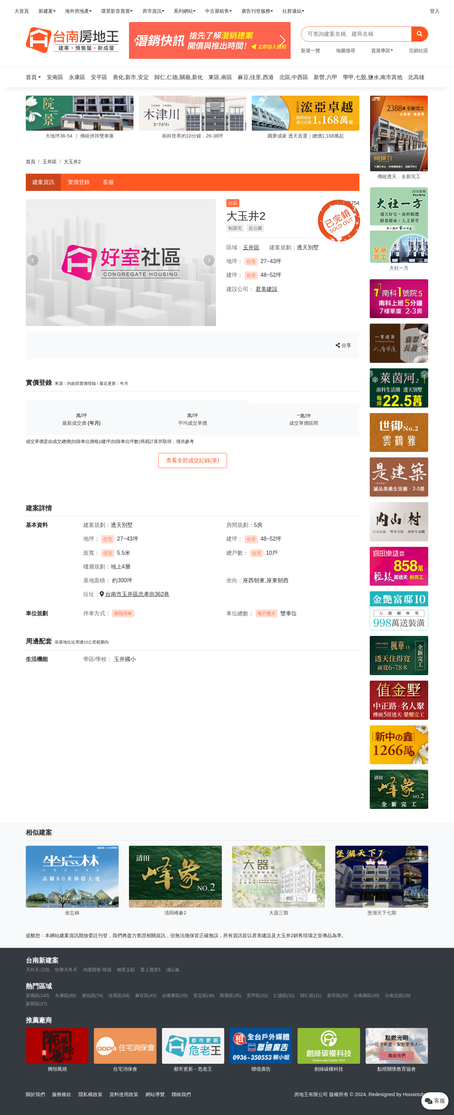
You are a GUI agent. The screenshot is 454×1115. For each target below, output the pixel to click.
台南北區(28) (398, 995)
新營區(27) (36, 1003)
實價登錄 (79, 182)
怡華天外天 (66, 969)
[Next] (282, 40)
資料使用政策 (123, 1094)
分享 (343, 345)
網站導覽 (155, 1094)
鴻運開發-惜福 (97, 969)
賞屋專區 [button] (380, 50)
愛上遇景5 (150, 969)
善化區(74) (92, 995)
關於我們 (35, 1094)
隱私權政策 (90, 1094)
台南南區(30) (366, 995)
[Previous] (137, 40)
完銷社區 (418, 50)
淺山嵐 (173, 969)
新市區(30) (337, 995)
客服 (108, 182)
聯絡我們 (181, 1094)
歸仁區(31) (311, 995)
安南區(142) (38, 995)
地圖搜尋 (345, 50)
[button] (35, 77)
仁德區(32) (284, 995)
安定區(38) (204, 995)
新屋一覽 (310, 50)
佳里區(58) (119, 995)
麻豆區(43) (145, 995)
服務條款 (61, 1094)
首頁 (30, 161)
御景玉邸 (126, 969)
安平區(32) (257, 995)
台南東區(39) (175, 995)
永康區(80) (65, 995)
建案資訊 (43, 182)
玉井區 (49, 161)
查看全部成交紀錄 (192, 460)
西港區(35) (230, 995)
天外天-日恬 (38, 969)
